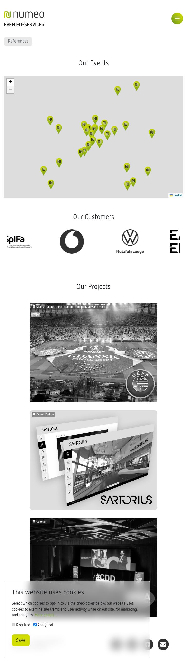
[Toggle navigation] (177, 18)
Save (21, 640)
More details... (46, 615)
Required (23, 625)
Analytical (45, 625)
